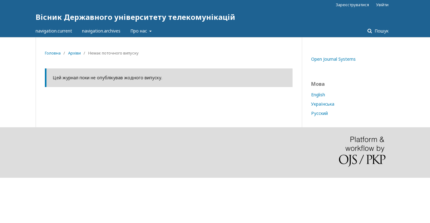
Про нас (139, 31)
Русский (319, 113)
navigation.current (54, 31)
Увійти (382, 4)
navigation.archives (101, 31)
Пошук (381, 31)
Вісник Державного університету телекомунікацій (135, 17)
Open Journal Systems (333, 59)
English (318, 95)
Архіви (74, 53)
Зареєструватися (352, 4)
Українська (322, 104)
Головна (53, 53)
